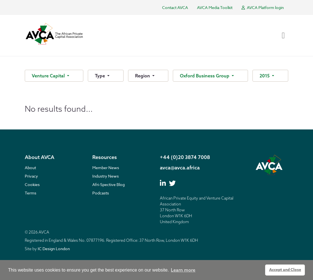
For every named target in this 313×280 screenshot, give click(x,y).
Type (100, 76)
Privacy (31, 176)
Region (143, 76)
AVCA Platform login (263, 7)
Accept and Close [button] (285, 270)
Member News (105, 167)
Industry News (105, 176)
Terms (30, 193)
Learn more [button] (183, 270)
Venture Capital (49, 76)
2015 (265, 76)
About (30, 167)
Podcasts (100, 193)
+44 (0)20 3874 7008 (185, 157)
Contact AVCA (175, 7)
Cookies (32, 184)
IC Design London (54, 248)
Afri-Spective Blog (108, 184)
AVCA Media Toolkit (214, 7)
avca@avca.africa (180, 167)
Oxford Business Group (205, 76)
